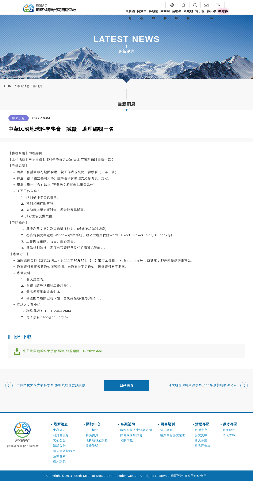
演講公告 (59, 445)
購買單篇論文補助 (172, 435)
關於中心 (142, 14)
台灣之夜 (201, 430)
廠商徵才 (229, 430)
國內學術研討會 (131, 435)
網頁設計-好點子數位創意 (189, 475)
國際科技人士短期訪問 (136, 430)
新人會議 (201, 440)
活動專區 (176, 14)
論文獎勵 (201, 435)
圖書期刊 (165, 14)
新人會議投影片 (64, 451)
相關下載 (126, 440)
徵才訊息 (59, 461)
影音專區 (211, 14)
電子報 (200, 11)
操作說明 (92, 445)
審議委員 (92, 435)
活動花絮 (59, 456)
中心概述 (92, 430)
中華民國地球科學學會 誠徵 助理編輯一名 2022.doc (62, 351)
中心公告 (59, 430)
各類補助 (153, 14)
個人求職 (229, 435)
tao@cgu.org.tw (130, 260)
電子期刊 (166, 430)
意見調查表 (203, 445)
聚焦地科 (188, 14)
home (9, 86)
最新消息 (130, 14)
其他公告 (59, 440)
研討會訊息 (61, 435)
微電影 (223, 11)
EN (218, 5)
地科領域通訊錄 (97, 440)
